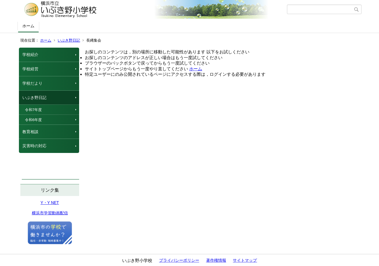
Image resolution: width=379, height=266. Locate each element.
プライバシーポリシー (179, 260)
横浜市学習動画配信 (50, 213)
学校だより (32, 83)
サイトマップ (245, 260)
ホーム (28, 26)
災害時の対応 (34, 145)
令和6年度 (33, 120)
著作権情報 (216, 260)
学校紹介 (30, 54)
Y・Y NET (49, 202)
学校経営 (30, 69)
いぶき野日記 (69, 40)
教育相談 (30, 131)
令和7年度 (33, 110)
